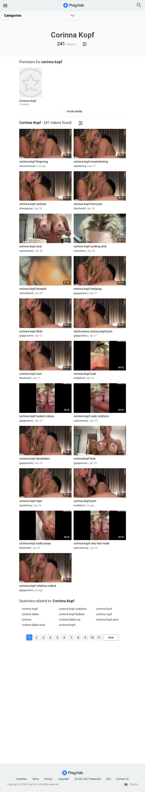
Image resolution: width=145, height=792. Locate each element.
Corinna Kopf (27, 100)
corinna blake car (70, 619)
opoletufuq (80, 166)
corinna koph (67, 625)
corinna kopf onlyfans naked (37, 585)
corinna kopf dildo (31, 331)
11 (98, 637)
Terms (35, 779)
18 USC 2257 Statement (87, 779)
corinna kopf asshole (32, 204)
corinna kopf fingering (33, 161)
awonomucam (27, 166)
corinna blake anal (33, 625)
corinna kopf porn (85, 501)
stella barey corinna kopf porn (93, 331)
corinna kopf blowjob (32, 288)
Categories (12, 15)
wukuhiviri (79, 250)
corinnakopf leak (84, 458)
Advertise (21, 779)
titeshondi (79, 208)
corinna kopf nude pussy (35, 543)
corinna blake (30, 614)
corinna (26, 619)
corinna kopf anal (30, 246)
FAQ (108, 779)
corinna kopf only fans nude (92, 543)
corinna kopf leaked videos (36, 416)
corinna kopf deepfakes (34, 458)
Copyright (63, 779)
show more (74, 111)
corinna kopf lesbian (71, 614)
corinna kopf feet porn (88, 204)
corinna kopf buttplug (88, 288)
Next (111, 637)
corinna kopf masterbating (91, 161)
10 (91, 637)
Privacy (48, 779)
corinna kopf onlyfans (73, 608)
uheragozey (26, 208)
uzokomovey (81, 420)
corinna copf (104, 614)
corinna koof (104, 608)
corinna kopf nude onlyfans (91, 416)
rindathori (79, 378)
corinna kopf (30, 608)
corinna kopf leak (85, 373)
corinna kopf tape (30, 501)
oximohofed (26, 250)
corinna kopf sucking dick (90, 246)
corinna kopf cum (30, 373)
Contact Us (122, 779)
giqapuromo (80, 293)
